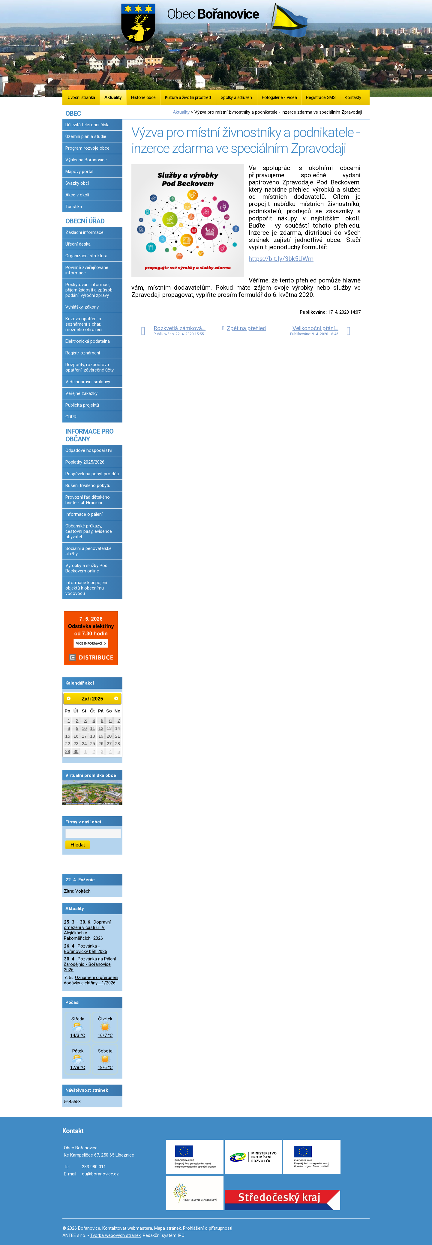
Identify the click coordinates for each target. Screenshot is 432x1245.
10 (84, 728)
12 (101, 728)
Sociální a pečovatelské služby (88, 551)
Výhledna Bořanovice (86, 160)
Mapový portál (79, 171)
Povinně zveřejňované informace (86, 270)
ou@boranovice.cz (100, 1174)
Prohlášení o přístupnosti (207, 1228)
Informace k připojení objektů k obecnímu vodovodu (86, 588)
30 (76, 751)
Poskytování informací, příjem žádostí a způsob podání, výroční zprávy (88, 290)
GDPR (70, 416)
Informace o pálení (84, 514)
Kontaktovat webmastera (127, 1228)
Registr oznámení (82, 353)
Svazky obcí (77, 183)
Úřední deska (78, 244)
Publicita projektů (82, 405)
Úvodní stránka (81, 97)
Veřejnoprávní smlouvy (87, 381)
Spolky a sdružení (237, 97)
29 (67, 751)
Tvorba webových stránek (115, 1235)
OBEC (73, 113)
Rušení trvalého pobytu (87, 485)
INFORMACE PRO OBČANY (89, 435)
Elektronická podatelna (87, 341)
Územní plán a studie (85, 136)
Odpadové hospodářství (88, 450)
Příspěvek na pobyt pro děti (92, 473)
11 (92, 728)
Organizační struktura (86, 255)
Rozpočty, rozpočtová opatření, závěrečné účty (89, 367)
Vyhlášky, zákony (82, 307)
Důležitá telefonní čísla (87, 124)
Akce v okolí (77, 195)
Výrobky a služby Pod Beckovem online (86, 568)
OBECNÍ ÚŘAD (84, 221)
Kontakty (353, 97)
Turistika (73, 206)
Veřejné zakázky (81, 393)
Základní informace (84, 232)
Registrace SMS (320, 97)
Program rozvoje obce (87, 148)
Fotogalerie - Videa (279, 97)
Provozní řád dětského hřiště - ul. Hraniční (87, 499)
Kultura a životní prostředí (188, 97)
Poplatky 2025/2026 (84, 462)
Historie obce (143, 97)
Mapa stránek (167, 1228)
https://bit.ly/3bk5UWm (281, 258)
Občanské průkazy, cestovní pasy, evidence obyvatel (88, 531)
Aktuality (113, 97)
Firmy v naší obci (83, 822)
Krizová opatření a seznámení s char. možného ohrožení (83, 324)
